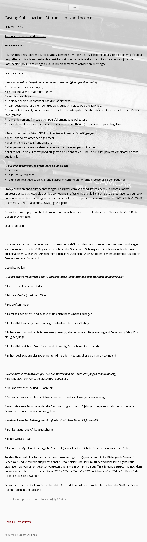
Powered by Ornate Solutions (21, 535)
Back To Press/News (18, 522)
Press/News (41, 499)
